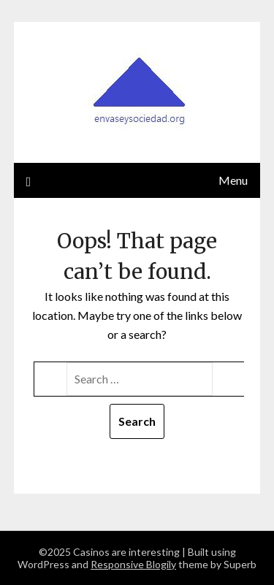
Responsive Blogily (133, 564)
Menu (233, 180)
